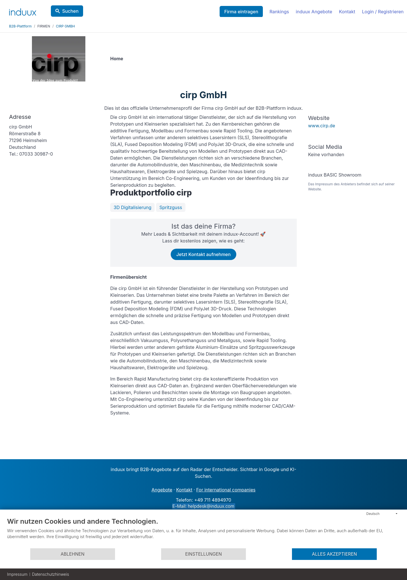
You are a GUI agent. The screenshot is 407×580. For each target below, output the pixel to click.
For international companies (226, 490)
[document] (203, 532)
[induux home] (22, 11)
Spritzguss (170, 207)
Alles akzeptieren (334, 554)
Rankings (279, 11)
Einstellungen (203, 554)
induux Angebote (314, 11)
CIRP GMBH (65, 26)
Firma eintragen (241, 11)
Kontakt (347, 11)
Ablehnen (72, 554)
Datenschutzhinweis (50, 574)
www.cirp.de (321, 125)
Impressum (17, 574)
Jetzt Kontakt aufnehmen (203, 254)
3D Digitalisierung (132, 207)
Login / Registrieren (383, 11)
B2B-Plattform (20, 26)
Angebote (161, 490)
